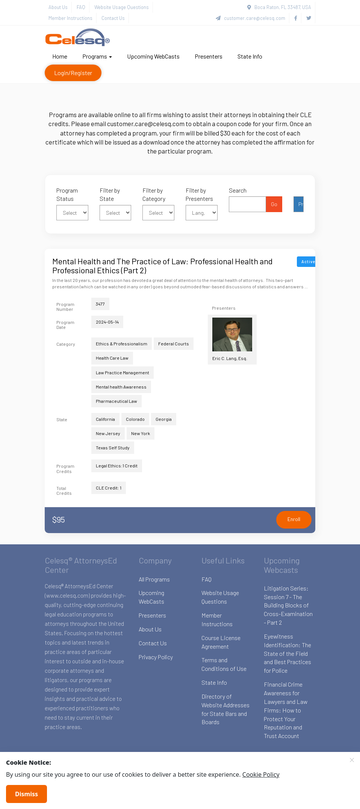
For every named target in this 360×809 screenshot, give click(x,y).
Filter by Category (153, 194)
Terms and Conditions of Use (224, 664)
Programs (97, 56)
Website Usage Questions (121, 7)
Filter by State (110, 194)
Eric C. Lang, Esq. (232, 339)
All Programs (154, 579)
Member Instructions (70, 18)
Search (238, 190)
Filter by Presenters (199, 194)
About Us (58, 7)
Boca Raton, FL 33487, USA (279, 7)
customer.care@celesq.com (250, 18)
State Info (249, 56)
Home (59, 56)
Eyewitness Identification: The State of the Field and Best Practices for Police (287, 653)
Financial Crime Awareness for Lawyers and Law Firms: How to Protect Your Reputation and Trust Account (285, 710)
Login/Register (73, 72)
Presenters (208, 56)
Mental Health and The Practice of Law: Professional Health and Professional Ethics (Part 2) (162, 265)
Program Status (67, 194)
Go (274, 204)
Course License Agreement (221, 642)
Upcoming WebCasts (153, 56)
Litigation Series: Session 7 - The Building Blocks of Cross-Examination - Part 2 (288, 605)
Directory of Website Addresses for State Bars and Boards (225, 709)
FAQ (81, 7)
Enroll (293, 519)
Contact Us (113, 18)
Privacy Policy (156, 656)
